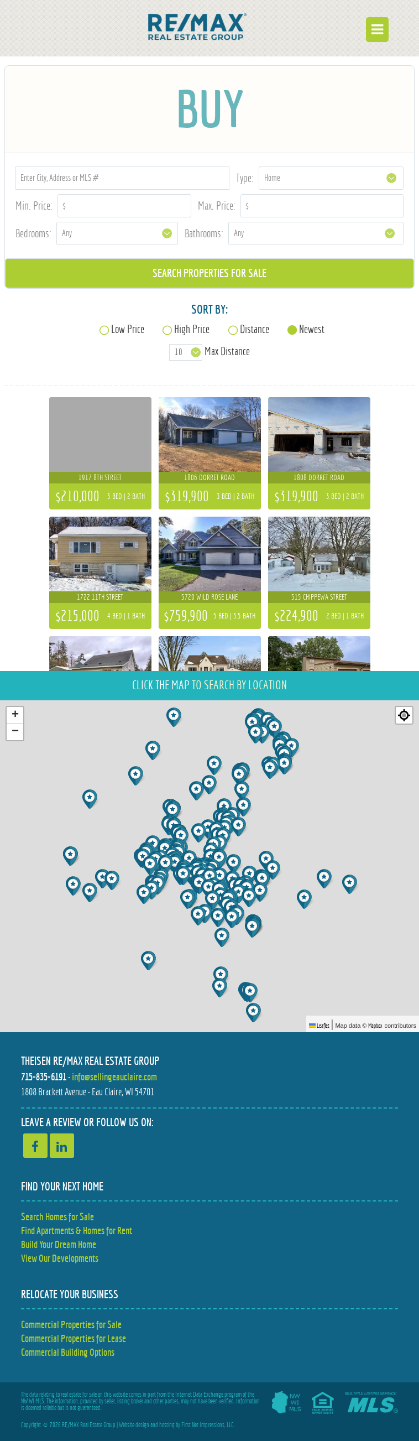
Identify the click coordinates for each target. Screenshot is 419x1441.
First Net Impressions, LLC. (208, 1425)
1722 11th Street (100, 596)
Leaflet (319, 1025)
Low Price (127, 328)
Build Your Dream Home (58, 1244)
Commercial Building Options (67, 1352)
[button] (223, 937)
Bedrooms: (33, 233)
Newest (311, 328)
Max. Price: (216, 205)
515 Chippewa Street (319, 596)
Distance (254, 328)
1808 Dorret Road (319, 477)
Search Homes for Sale (57, 1216)
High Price (192, 328)
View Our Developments (59, 1258)
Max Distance (227, 351)
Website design (134, 1425)
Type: (245, 177)
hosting (167, 1425)
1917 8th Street (100, 477)
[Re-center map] (404, 715)
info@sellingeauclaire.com (114, 1077)
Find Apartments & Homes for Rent (76, 1230)
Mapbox (375, 1025)
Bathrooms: (204, 233)
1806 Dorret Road (209, 477)
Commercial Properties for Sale (71, 1324)
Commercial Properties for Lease (73, 1338)
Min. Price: (34, 205)
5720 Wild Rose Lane (209, 596)
